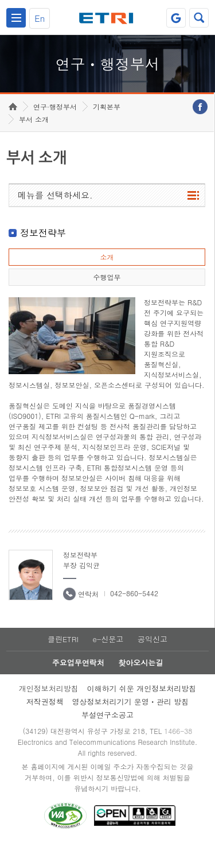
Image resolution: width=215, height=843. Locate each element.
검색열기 (199, 18)
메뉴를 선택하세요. (55, 195)
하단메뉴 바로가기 (0, 0)
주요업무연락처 (78, 662)
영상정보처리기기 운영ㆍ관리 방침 (130, 701)
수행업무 (106, 277)
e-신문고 (107, 639)
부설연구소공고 (107, 714)
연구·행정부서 (55, 106)
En (39, 18)
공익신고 (152, 639)
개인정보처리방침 (49, 688)
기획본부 (106, 106)
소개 (107, 257)
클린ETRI (63, 639)
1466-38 (178, 731)
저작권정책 (45, 701)
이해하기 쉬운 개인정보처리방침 (142, 688)
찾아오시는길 (140, 662)
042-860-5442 (134, 593)
